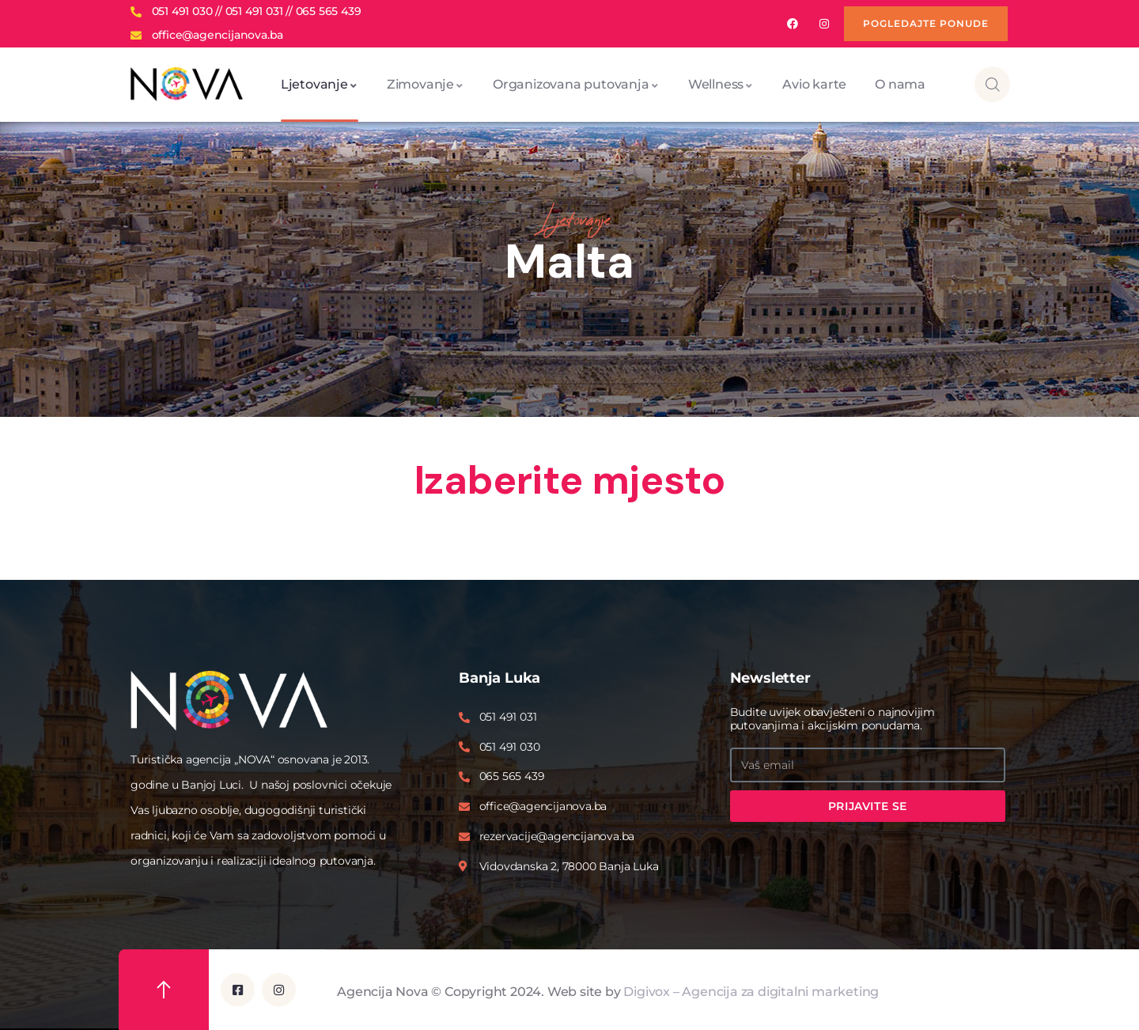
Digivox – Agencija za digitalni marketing (751, 990)
